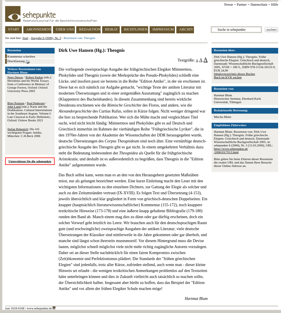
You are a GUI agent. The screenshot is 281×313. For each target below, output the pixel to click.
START (13, 29)
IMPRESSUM (163, 29)
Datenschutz (259, 5)
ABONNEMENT (38, 29)
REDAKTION (90, 29)
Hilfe (274, 5)
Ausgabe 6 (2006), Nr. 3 (46, 38)
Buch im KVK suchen (227, 77)
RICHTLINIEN (135, 29)
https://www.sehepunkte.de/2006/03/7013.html (231, 150)
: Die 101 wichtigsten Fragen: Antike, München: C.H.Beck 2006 (24, 132)
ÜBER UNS (65, 29)
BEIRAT (111, 29)
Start (25, 38)
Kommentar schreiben (21, 56)
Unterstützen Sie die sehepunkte (30, 161)
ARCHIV (186, 29)
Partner (242, 5)
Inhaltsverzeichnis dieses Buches (234, 73)
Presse (228, 5)
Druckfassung (18, 61)
